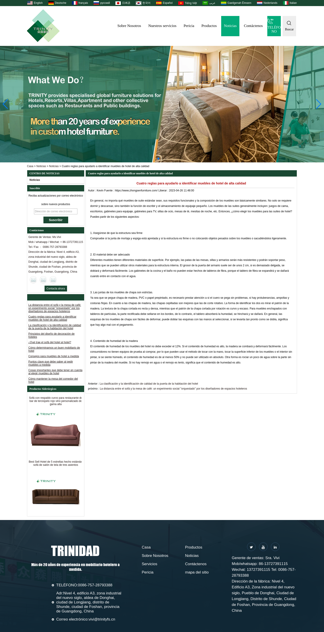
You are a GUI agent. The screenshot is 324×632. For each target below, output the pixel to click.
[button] (158, 158)
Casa (30, 166)
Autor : (92, 190)
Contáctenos (253, 26)
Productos (209, 26)
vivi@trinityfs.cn (102, 619)
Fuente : (109, 190)
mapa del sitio (197, 572)
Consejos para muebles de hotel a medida (53, 357)
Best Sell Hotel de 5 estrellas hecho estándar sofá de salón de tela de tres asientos (56, 464)
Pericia (189, 26)
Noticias (230, 26)
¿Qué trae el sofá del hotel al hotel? (49, 343)
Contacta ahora (55, 288)
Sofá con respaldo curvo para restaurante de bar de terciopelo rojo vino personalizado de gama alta (55, 402)
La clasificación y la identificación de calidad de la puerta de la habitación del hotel (54, 328)
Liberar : (163, 190)
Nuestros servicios (162, 26)
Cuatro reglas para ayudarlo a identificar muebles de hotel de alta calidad (52, 319)
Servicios (149, 564)
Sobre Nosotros (129, 26)
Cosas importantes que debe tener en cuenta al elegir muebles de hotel (55, 373)
